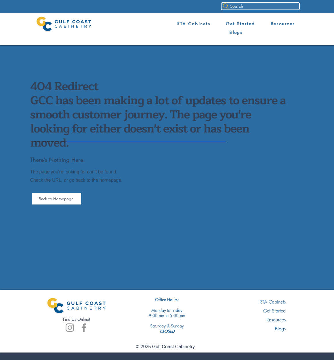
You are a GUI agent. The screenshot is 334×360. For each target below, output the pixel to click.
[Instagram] (69, 327)
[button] (193, 24)
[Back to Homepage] (56, 198)
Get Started (274, 311)
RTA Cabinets (272, 302)
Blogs (280, 329)
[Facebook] (83, 327)
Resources (276, 320)
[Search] (260, 6)
